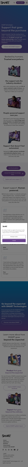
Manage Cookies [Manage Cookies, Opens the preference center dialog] (14, 236)
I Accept (14, 240)
